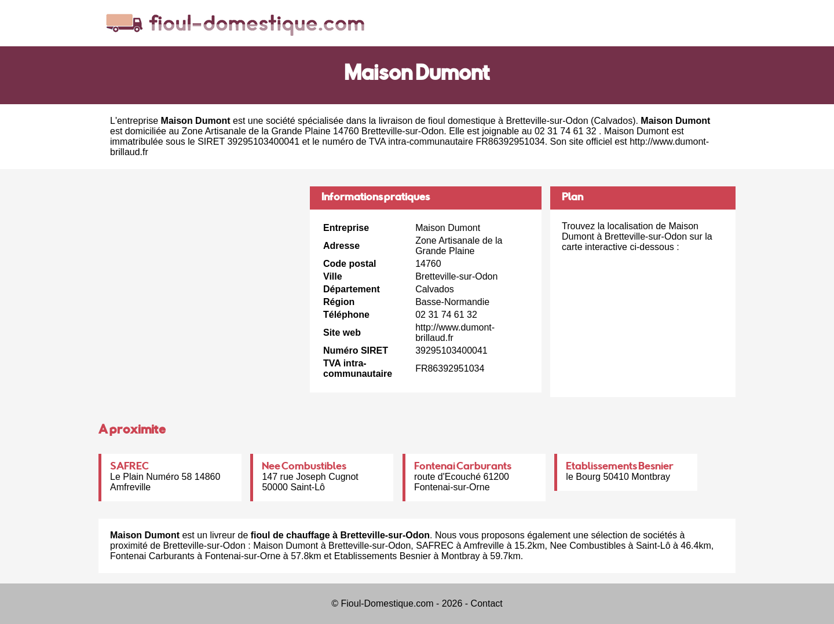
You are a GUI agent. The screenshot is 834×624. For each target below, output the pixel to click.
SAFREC (129, 467)
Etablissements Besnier (620, 467)
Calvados (613, 121)
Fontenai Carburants (462, 467)
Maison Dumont (285, 545)
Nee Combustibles (304, 467)
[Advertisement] (199, 267)
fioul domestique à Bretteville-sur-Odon (508, 121)
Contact (487, 603)
